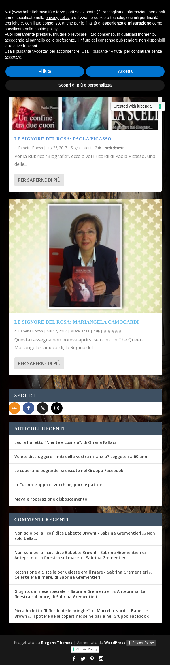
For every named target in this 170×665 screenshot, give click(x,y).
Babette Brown (30, 147)
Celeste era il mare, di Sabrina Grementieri (57, 577)
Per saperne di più (39, 180)
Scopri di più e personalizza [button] (85, 85)
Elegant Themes (56, 642)
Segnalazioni (81, 147)
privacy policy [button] (58, 17)
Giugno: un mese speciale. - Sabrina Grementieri (63, 591)
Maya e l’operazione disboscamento (50, 499)
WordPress (114, 642)
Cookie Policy (86, 649)
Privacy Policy (143, 642)
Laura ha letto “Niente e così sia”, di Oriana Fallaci (65, 442)
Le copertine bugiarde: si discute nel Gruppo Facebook (68, 470)
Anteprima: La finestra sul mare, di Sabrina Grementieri (70, 557)
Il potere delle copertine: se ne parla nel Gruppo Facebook (91, 616)
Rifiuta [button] (45, 71)
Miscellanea (80, 331)
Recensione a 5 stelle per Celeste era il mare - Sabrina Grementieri (81, 572)
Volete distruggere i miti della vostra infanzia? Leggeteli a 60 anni (81, 456)
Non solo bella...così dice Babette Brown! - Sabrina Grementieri (77, 533)
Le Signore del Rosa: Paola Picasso (63, 138)
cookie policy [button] (46, 29)
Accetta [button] (125, 71)
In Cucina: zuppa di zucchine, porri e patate (58, 484)
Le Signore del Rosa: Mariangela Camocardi (76, 322)
